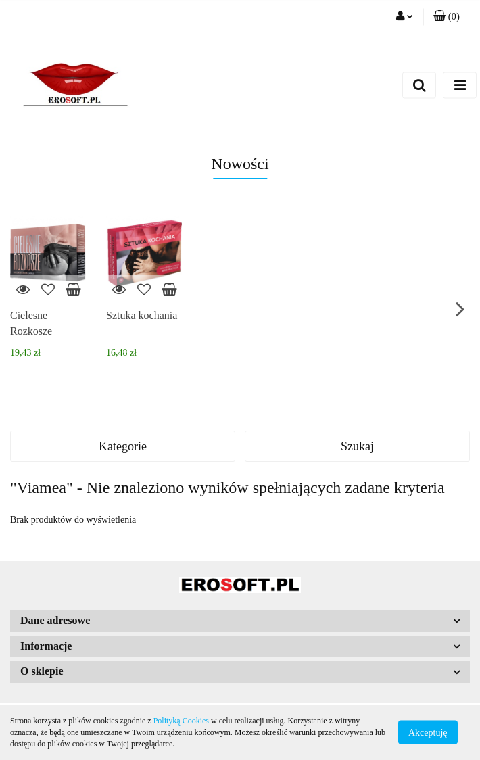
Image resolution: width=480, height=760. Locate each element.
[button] (446, 17)
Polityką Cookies (181, 721)
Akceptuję (428, 733)
